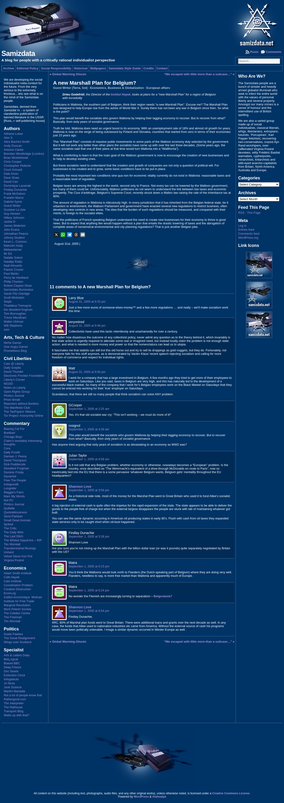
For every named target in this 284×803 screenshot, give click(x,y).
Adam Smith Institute (17, 573)
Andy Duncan (13, 145)
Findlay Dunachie (15, 189)
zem (6, 329)
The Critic (10, 528)
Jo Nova (9, 683)
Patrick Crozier (13, 269)
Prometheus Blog (15, 350)
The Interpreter (14, 703)
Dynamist (10, 476)
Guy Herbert (12, 213)
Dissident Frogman (16, 468)
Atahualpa (159, 796)
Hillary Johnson (14, 217)
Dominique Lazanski (17, 185)
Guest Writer (12, 205)
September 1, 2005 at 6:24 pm (89, 590)
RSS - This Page (249, 212)
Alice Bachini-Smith (17, 141)
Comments (273, 52)
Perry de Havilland (16, 277)
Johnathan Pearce (16, 233)
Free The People (15, 480)
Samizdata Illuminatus (18, 289)
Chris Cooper (12, 161)
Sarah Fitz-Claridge (17, 293)
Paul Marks (11, 273)
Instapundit (11, 484)
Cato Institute (12, 581)
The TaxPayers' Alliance (19, 411)
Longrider (10, 488)
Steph (8, 301)
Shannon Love (80, 486)
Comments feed (248, 233)
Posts (254, 52)
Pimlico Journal (14, 395)
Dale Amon (11, 173)
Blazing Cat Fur (14, 429)
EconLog (10, 593)
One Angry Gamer (16, 346)
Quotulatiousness (15, 512)
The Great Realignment (19, 638)
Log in (242, 225)
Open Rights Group (17, 391)
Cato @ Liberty (14, 363)
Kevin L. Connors (15, 241)
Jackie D (9, 221)
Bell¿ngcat (11, 659)
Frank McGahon (14, 193)
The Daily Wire (13, 532)
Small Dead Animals (17, 520)
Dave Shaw (11, 177)
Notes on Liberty (15, 387)
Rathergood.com (15, 699)
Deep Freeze (12, 667)
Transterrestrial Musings (20, 548)
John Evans (11, 229)
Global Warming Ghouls (69, 74)
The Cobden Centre (17, 613)
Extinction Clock (14, 675)
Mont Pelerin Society (17, 609)
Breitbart (9, 433)
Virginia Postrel (14, 560)
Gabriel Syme (13, 201)
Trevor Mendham (15, 317)
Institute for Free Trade (19, 601)
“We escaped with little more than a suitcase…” (198, 74)
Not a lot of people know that (23, 695)
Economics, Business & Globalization (117, 88)
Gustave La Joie (14, 209)
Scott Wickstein (14, 297)
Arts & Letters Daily (17, 655)
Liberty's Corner (14, 379)
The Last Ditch (13, 536)
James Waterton (15, 225)
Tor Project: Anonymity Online (23, 415)
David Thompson (15, 460)
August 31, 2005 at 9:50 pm (87, 372)
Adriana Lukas (13, 133)
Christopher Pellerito (17, 165)
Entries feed (246, 229)
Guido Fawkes (13, 634)
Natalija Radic (13, 261)
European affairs (158, 88)
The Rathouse (13, 707)
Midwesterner (13, 249)
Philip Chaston (13, 281)
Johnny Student (14, 237)
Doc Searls (11, 671)
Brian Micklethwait (16, 157)
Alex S (8, 137)
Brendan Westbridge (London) (24, 153)
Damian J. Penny (15, 456)
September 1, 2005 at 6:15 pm (89, 566)
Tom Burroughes (15, 313)
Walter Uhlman (13, 321)
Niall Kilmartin (13, 265)
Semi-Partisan (13, 516)
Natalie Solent (13, 257)
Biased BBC (12, 663)
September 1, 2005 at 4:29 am (89, 429)
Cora (7, 448)
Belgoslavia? (163, 596)
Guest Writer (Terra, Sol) (70, 88)
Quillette (9, 508)
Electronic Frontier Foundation (24, 375)
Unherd (9, 552)
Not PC (8, 500)
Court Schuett (13, 169)
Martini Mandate (14, 691)
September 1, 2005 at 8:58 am (89, 459)
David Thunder (13, 371)
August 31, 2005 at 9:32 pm (87, 301)
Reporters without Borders (21, 403)
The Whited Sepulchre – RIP (23, 540)
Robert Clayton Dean (18, 285)
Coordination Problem (18, 585)
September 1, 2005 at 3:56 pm (89, 490)
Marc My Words (14, 496)
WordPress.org (248, 237)
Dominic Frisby (14, 472)
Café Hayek (11, 577)
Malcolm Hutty (13, 245)
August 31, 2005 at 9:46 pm (87, 325)
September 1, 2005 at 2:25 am (89, 409)
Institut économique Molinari (23, 597)
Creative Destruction (17, 589)
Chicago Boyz (13, 437)
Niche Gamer (12, 342)
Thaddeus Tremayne (17, 305)
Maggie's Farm (13, 492)
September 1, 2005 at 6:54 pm (89, 611)
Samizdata (18, 53)
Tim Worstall (12, 544)
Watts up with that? (16, 715)
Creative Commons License (230, 793)
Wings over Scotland (17, 642)
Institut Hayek (121, 94)
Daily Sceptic (12, 367)
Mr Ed (8, 253)
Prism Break (12, 399)
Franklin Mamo (14, 197)
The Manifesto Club (17, 407)
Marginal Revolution (17, 605)
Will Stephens (13, 325)
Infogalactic (11, 679)
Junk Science (13, 687)
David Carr (11, 181)
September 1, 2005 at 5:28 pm (89, 536)
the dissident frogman (18, 309)
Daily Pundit (12, 452)
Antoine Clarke (13, 149)
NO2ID (8, 383)
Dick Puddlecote (14, 464)
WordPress (141, 796)
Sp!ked (8, 524)
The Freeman (13, 617)
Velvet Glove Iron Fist (18, 556)
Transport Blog (13, 711)
